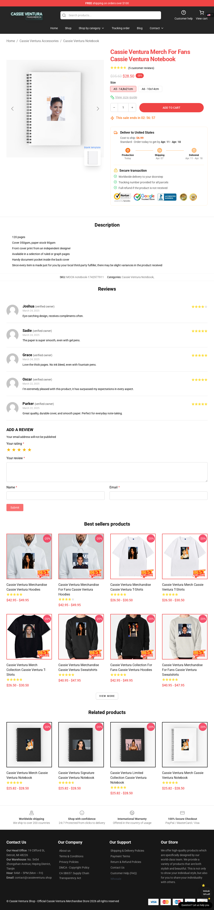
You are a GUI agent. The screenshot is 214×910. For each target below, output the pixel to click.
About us (64, 850)
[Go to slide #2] (65, 178)
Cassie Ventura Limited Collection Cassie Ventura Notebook (128, 777)
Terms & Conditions (71, 856)
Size (113, 82)
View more (107, 696)
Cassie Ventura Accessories (39, 41)
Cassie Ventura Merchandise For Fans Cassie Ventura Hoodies (78, 589)
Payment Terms (120, 856)
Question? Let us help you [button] (195, 905)
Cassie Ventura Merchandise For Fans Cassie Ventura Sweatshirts (182, 670)
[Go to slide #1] (44, 178)
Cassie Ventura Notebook (81, 41)
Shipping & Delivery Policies (127, 850)
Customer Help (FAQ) (124, 873)
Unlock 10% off (206, 892)
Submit (14, 507)
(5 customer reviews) (141, 68)
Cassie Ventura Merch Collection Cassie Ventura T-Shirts (26, 670)
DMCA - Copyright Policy (74, 867)
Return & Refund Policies (126, 862)
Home (10, 41)
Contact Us (117, 867)
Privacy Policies (69, 862)
